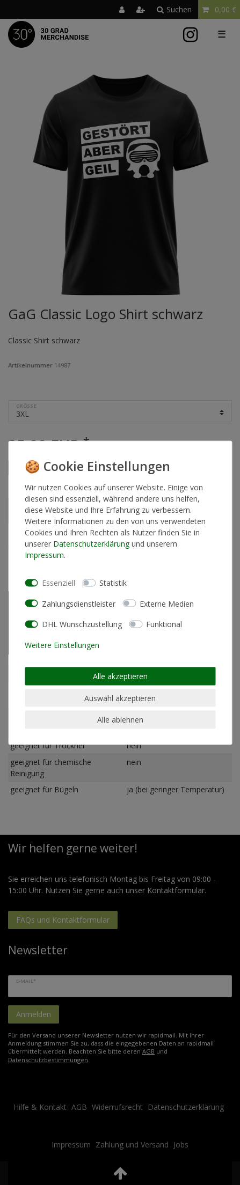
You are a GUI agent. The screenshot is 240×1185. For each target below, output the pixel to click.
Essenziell (58, 583)
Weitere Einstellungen (62, 644)
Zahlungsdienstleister (78, 603)
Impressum (44, 554)
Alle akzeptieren (120, 676)
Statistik (113, 583)
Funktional (164, 624)
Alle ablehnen (120, 720)
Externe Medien (167, 603)
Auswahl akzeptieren (120, 698)
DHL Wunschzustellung (82, 624)
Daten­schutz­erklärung (91, 543)
